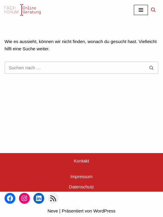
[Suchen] (153, 10)
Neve (53, 210)
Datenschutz (81, 186)
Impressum (81, 176)
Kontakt (81, 160)
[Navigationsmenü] (141, 10)
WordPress (104, 210)
